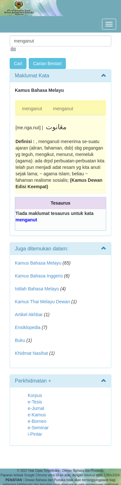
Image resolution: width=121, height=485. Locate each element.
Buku (20, 340)
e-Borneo (37, 421)
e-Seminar (38, 427)
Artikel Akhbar (29, 314)
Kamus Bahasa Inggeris (39, 275)
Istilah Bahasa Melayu (37, 288)
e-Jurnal (36, 408)
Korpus (35, 395)
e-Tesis (35, 401)
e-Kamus (37, 414)
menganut (32, 108)
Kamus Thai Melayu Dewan (42, 301)
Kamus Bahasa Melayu (39, 263)
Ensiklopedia (27, 327)
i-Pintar (35, 434)
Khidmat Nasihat (31, 353)
